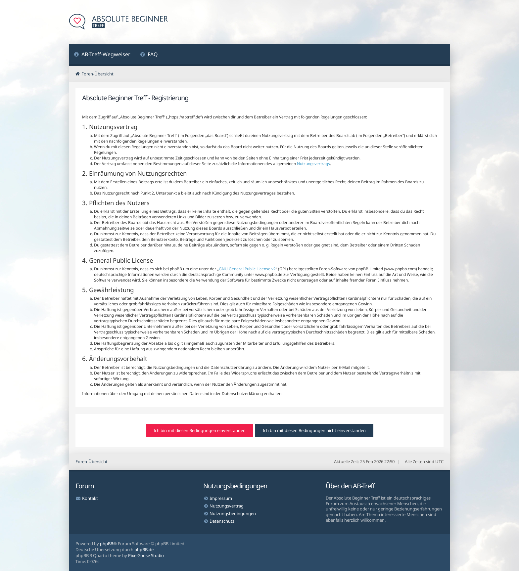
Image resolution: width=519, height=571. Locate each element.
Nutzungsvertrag (227, 506)
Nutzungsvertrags (313, 163)
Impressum (221, 498)
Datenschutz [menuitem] (222, 521)
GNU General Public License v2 (247, 269)
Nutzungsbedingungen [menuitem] (233, 513)
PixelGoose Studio (146, 555)
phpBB (106, 544)
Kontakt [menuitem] (90, 498)
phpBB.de (144, 549)
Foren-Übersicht (91, 461)
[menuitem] (102, 55)
